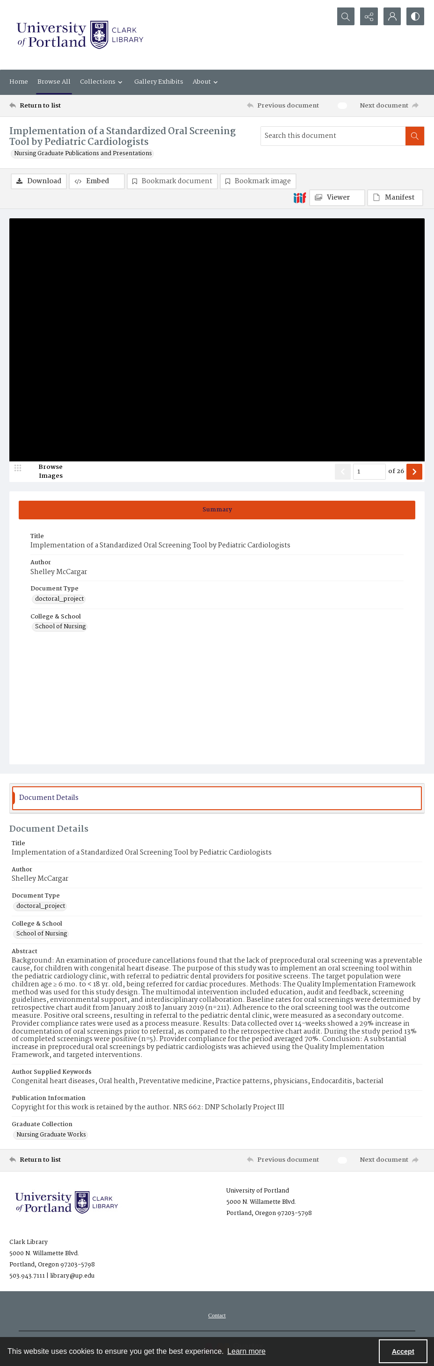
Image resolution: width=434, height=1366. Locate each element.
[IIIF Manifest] (395, 197)
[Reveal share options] (368, 16)
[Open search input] (345, 16)
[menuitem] (216, 1315)
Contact (216, 1315)
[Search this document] (333, 136)
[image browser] (44, 471)
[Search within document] (414, 136)
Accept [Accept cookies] (403, 1351)
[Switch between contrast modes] (415, 16)
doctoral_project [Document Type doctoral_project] (59, 599)
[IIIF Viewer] (337, 197)
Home (18, 82)
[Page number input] (369, 472)
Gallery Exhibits (158, 82)
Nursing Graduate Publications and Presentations (83, 153)
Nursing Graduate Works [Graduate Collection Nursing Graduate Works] (51, 1135)
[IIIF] (299, 197)
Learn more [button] (246, 1351)
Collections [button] (102, 82)
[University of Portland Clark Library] (79, 35)
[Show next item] (414, 472)
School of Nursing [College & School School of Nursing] (60, 627)
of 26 (396, 472)
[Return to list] (65, 105)
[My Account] (392, 16)
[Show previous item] (343, 472)
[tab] (217, 510)
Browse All (54, 82)
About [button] (206, 82)
